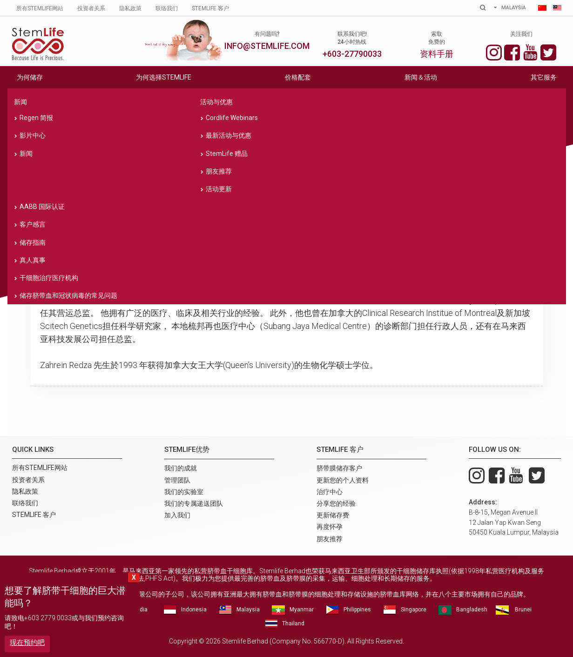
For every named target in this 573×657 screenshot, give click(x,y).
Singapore (413, 609)
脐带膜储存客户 (339, 468)
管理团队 (178, 192)
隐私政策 (130, 8)
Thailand (293, 623)
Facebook (512, 51)
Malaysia (248, 609)
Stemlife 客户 (210, 8)
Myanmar (302, 609)
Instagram (494, 51)
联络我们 (166, 8)
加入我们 (503, 192)
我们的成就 (70, 192)
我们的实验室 (286, 192)
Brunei (523, 609)
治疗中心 (330, 492)
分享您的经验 (336, 503)
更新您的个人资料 (343, 480)
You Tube (530, 51)
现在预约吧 (27, 642)
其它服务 (544, 77)
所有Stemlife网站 (39, 8)
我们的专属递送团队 (394, 192)
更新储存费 (333, 515)
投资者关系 (91, 8)
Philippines (357, 609)
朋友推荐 (330, 539)
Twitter (548, 51)
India (141, 609)
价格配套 (298, 77)
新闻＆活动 (420, 77)
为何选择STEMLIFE (163, 77)
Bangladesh (471, 609)
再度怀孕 (330, 526)
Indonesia (194, 609)
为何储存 (30, 77)
